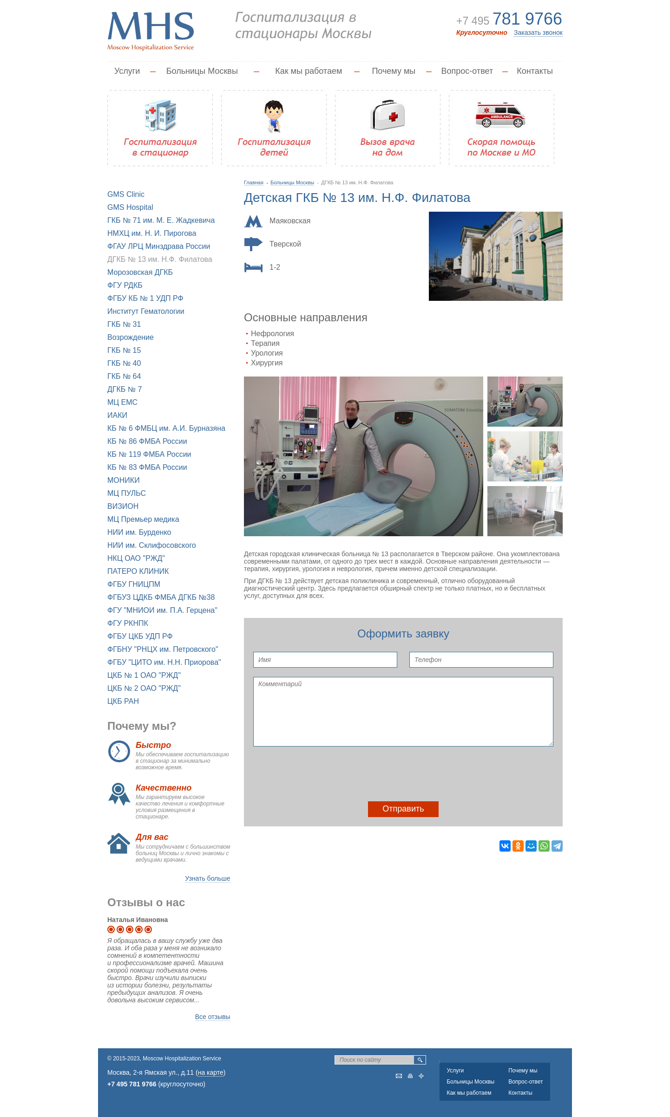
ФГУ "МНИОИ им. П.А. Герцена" (162, 610)
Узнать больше (207, 878)
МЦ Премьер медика (143, 519)
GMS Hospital (130, 207)
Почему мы (393, 71)
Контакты (535, 71)
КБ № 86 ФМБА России (147, 441)
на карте (210, 1072)
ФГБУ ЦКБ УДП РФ (140, 636)
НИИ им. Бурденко (139, 532)
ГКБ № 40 (124, 363)
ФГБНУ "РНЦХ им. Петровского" (162, 649)
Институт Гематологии (145, 311)
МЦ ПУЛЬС (126, 493)
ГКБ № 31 (124, 324)
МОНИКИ (123, 480)
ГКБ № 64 (124, 376)
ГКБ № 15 (124, 350)
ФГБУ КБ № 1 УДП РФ (145, 298)
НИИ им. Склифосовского (151, 545)
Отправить (403, 808)
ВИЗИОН (122, 506)
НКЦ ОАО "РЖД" (136, 558)
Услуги (127, 71)
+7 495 (507, 20)
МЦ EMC (122, 402)
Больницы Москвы (202, 71)
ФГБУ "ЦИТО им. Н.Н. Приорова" (164, 662)
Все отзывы (212, 1016)
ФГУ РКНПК (127, 623)
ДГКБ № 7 (124, 389)
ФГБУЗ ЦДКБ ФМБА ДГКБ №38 (161, 597)
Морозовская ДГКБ (140, 272)
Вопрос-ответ (467, 71)
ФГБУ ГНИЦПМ (133, 584)
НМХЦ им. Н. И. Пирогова (151, 233)
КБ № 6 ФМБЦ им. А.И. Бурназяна (166, 428)
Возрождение (130, 337)
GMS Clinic (126, 194)
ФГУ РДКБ (125, 285)
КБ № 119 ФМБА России (149, 454)
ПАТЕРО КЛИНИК (138, 571)
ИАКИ (117, 415)
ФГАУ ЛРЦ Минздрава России (158, 246)
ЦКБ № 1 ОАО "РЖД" (144, 675)
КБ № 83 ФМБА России (147, 467)
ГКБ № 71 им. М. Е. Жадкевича (161, 220)
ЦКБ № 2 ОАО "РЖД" (144, 688)
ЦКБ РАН (123, 701)
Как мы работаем (308, 71)
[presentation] (323, 774)
